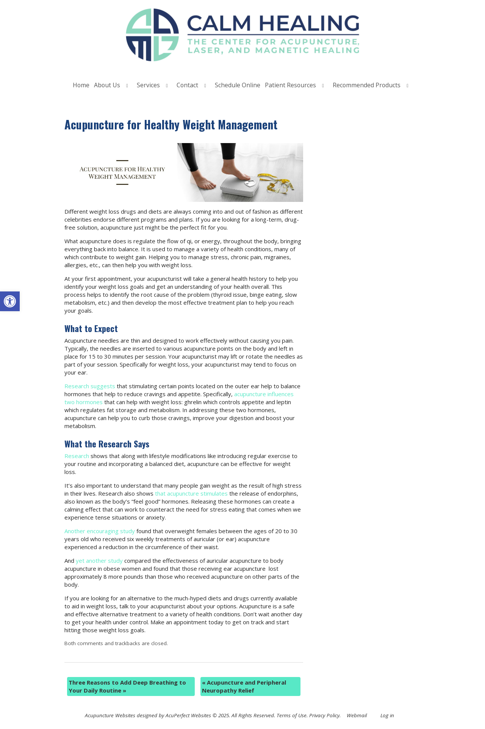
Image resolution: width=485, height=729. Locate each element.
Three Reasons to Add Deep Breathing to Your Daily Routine (127, 686)
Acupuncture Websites (110, 715)
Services (148, 85)
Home (81, 85)
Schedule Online (237, 85)
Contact (187, 85)
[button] (10, 301)
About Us (107, 85)
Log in (387, 715)
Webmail (357, 715)
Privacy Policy (324, 715)
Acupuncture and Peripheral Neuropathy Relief (244, 686)
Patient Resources (290, 85)
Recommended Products (367, 85)
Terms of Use (292, 715)
